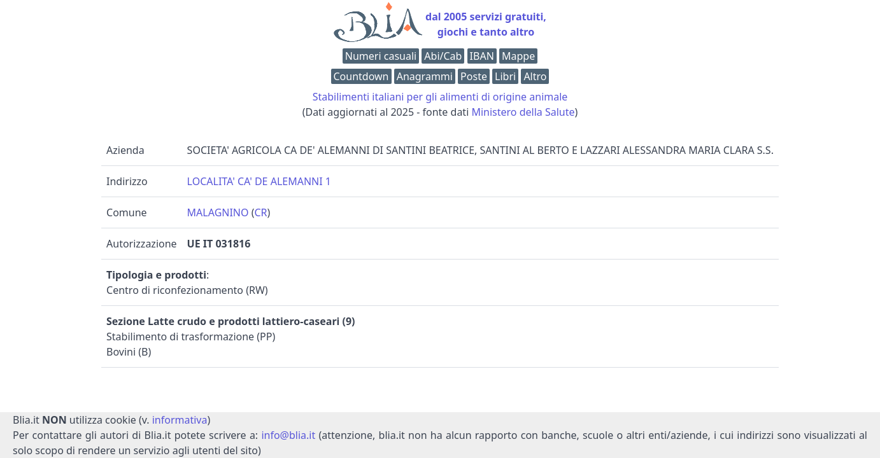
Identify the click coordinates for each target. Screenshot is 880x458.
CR (261, 212)
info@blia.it (288, 435)
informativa (180, 420)
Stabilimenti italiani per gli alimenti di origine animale (440, 97)
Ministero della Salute (522, 112)
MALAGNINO (218, 212)
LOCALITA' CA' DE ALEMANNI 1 (259, 181)
